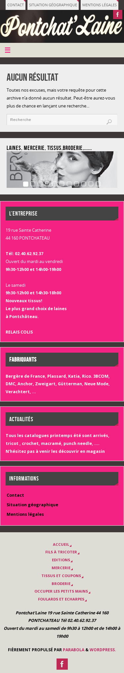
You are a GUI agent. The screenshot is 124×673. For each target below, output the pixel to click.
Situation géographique (53, 4)
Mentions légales (99, 4)
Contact (15, 4)
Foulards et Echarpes (61, 599)
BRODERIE (61, 583)
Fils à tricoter (61, 551)
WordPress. (103, 650)
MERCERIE (61, 567)
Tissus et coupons (61, 575)
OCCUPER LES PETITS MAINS (61, 591)
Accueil (61, 544)
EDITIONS (61, 559)
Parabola (73, 650)
